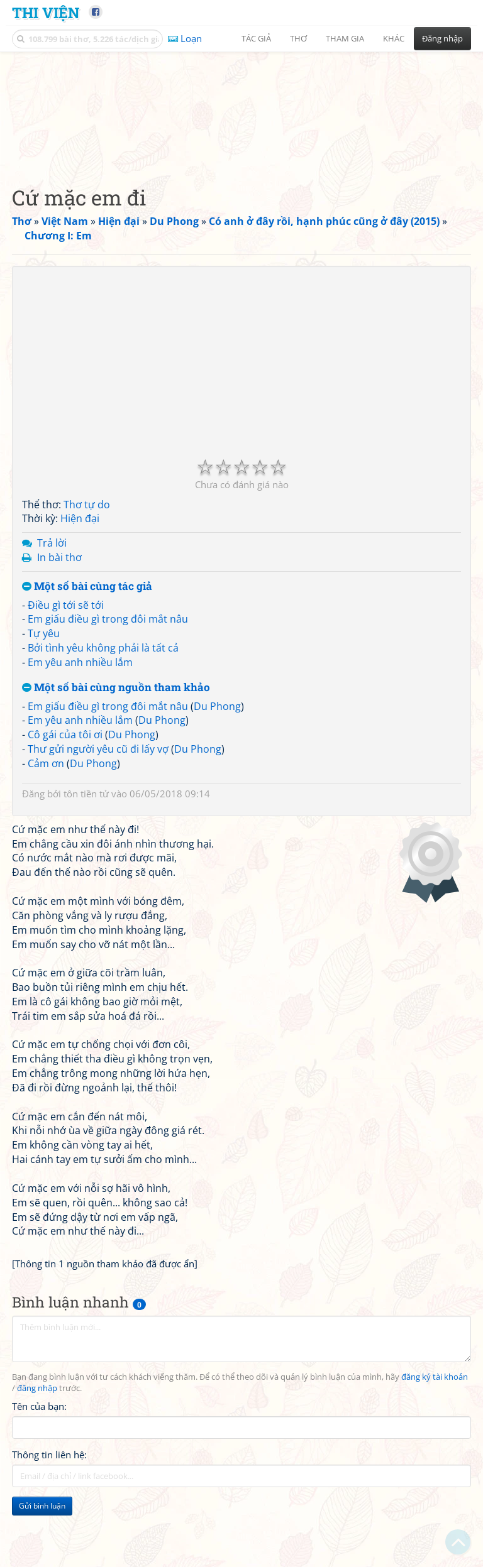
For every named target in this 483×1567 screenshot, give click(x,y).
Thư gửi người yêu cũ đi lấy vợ (98, 827)
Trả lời (52, 621)
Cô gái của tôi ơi (65, 813)
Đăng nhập (442, 38)
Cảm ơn (46, 842)
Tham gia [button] (345, 38)
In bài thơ (59, 636)
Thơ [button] (298, 38)
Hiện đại (79, 597)
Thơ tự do (87, 583)
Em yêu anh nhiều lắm (80, 741)
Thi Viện (45, 12)
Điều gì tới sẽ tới (66, 684)
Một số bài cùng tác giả (87, 665)
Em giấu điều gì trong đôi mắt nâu (108, 697)
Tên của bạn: (39, 1484)
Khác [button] (393, 38)
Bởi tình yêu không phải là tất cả (103, 726)
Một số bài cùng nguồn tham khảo (116, 766)
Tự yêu (44, 712)
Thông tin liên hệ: (49, 1533)
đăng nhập (37, 1466)
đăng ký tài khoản (434, 1455)
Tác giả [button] (256, 38)
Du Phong (217, 785)
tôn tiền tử (86, 872)
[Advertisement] (241, 148)
